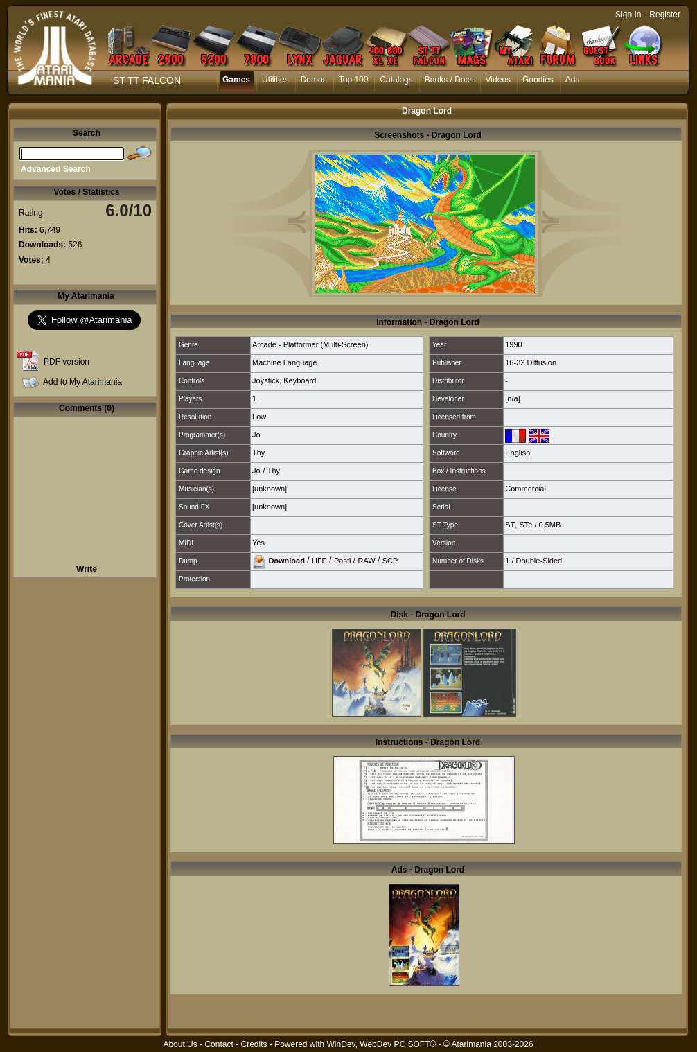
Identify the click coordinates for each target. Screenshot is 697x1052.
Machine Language (284, 362)
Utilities (275, 80)
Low (259, 416)
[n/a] (512, 398)
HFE (319, 560)
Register (664, 14)
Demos (314, 80)
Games (236, 80)
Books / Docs (449, 80)
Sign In (628, 14)
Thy (258, 452)
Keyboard (299, 380)
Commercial (525, 488)
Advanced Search (56, 169)
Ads (572, 80)
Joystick (265, 380)
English (517, 452)
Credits (253, 1044)
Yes (258, 542)
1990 (513, 344)
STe (525, 524)
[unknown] (269, 488)
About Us (180, 1044)
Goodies (538, 80)
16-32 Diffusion (530, 362)
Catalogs (396, 80)
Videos (498, 80)
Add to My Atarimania (82, 382)
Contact (218, 1044)
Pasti (342, 560)
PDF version (66, 362)
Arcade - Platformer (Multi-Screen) (310, 344)
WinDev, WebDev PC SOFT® (381, 1044)
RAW (366, 560)
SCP (390, 560)
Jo (256, 434)
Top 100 (354, 80)
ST (510, 524)
